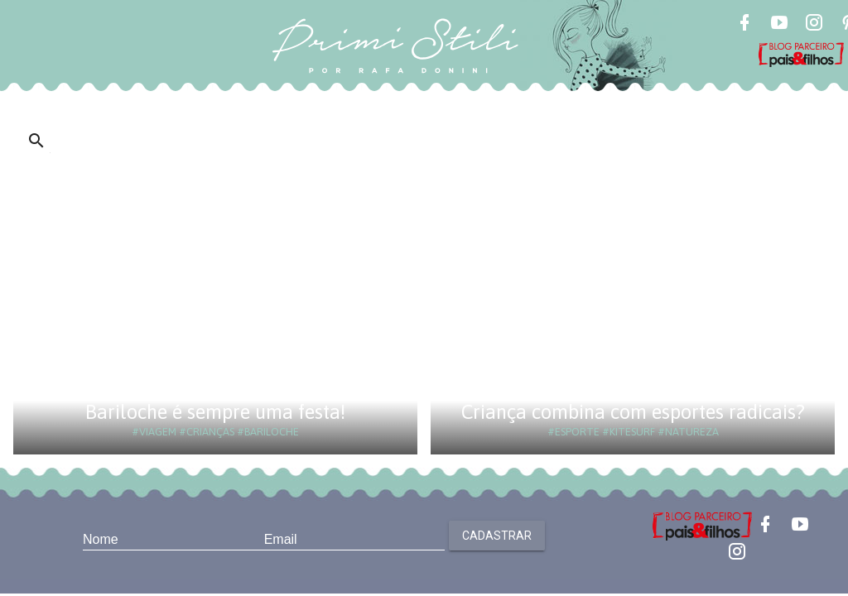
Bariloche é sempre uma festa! (215, 412)
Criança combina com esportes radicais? (633, 412)
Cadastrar (497, 535)
